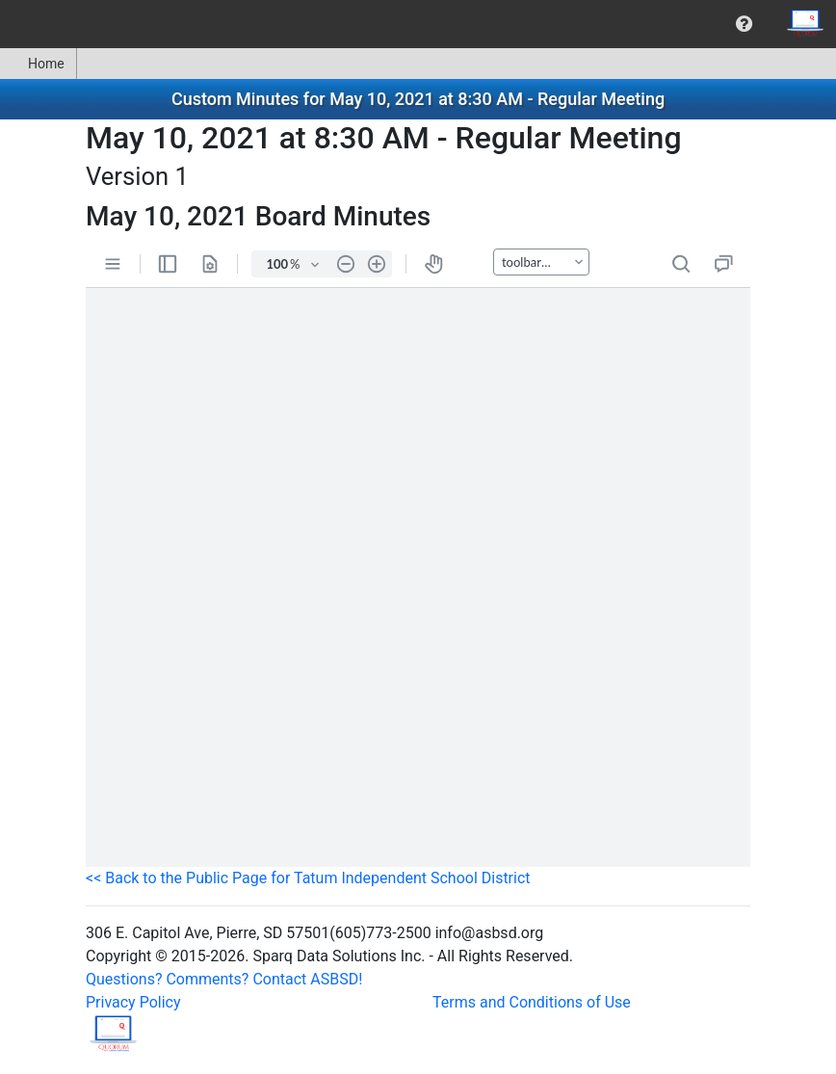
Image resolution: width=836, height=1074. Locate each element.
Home (38, 63)
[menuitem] (744, 24)
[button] (744, 24)
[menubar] (418, 24)
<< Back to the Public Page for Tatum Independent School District (308, 878)
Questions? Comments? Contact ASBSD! (224, 979)
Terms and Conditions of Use (531, 1002)
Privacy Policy (133, 1002)
